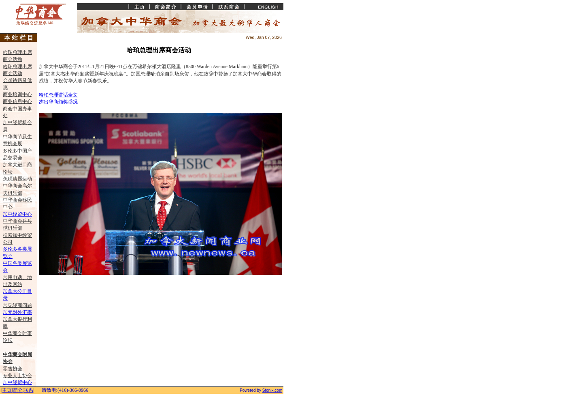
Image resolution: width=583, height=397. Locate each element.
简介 (18, 390)
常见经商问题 (17, 305)
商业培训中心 (17, 94)
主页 (7, 390)
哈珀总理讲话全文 (58, 95)
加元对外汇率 (17, 312)
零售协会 (12, 368)
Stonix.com (272, 390)
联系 (28, 390)
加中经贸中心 (17, 214)
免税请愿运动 (17, 179)
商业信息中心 (17, 101)
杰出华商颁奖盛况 (58, 102)
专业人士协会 (17, 375)
